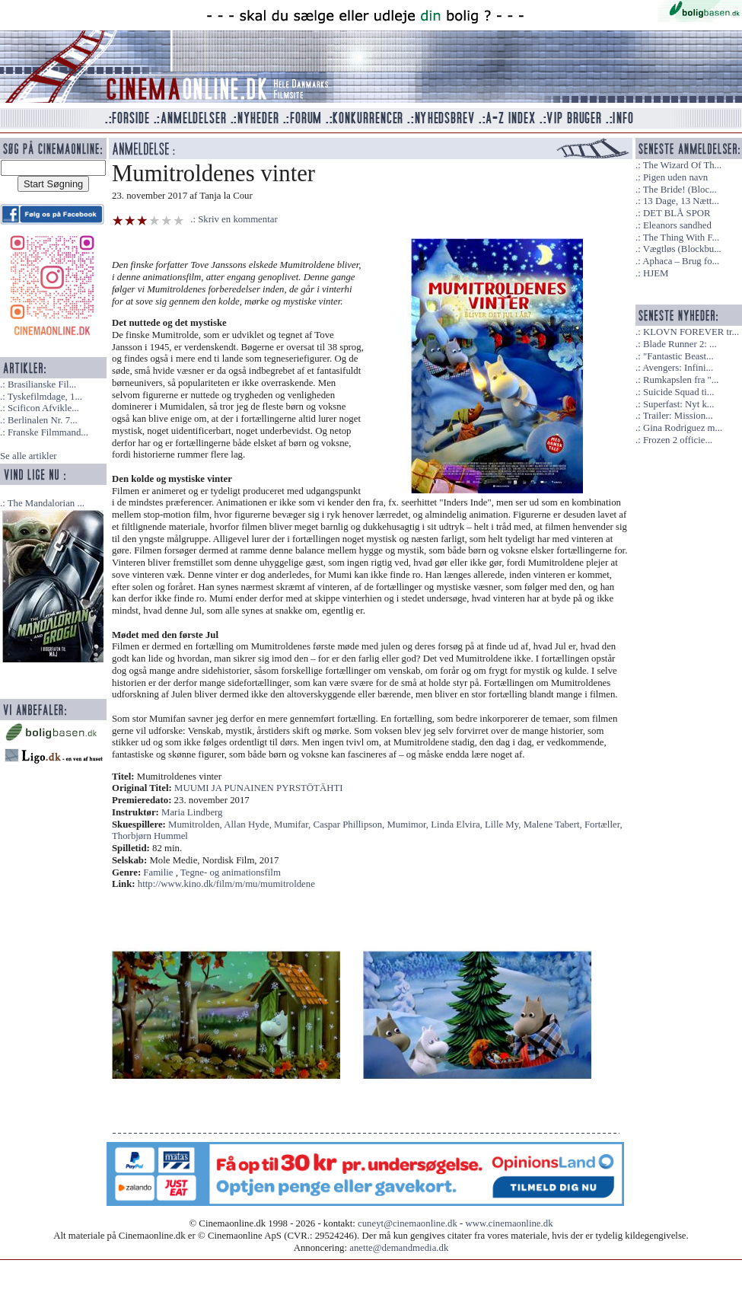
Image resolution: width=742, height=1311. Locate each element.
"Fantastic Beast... (678, 356)
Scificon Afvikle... (43, 408)
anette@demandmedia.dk (398, 1247)
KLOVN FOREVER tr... (691, 332)
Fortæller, (603, 824)
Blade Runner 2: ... (680, 344)
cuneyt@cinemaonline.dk (407, 1223)
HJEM (655, 273)
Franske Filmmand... (48, 432)
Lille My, (504, 824)
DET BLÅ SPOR (677, 213)
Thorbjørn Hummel (150, 836)
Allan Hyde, (249, 824)
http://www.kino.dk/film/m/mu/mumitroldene (226, 884)
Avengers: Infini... (677, 367)
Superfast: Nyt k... (678, 404)
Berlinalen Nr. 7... (43, 420)
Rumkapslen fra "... (680, 380)
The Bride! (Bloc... (680, 189)
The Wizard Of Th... (682, 165)
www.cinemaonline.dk (509, 1223)
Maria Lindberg (191, 812)
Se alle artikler (28, 456)
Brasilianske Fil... (42, 384)
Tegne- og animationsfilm (230, 872)
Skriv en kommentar (238, 219)
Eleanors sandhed (677, 225)
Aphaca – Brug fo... (680, 261)
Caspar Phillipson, (350, 824)
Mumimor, (409, 824)
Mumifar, (293, 824)
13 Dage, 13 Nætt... (681, 201)
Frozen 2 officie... (677, 440)
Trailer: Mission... (678, 415)
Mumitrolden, (196, 824)
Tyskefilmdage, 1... (45, 396)
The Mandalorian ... (46, 503)
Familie (158, 872)
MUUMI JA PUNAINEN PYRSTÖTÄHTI (258, 788)
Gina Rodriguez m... (682, 428)
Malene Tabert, (554, 824)
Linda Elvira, (458, 824)
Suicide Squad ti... (678, 392)
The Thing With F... (681, 237)
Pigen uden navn (675, 177)
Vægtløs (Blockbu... (682, 249)
